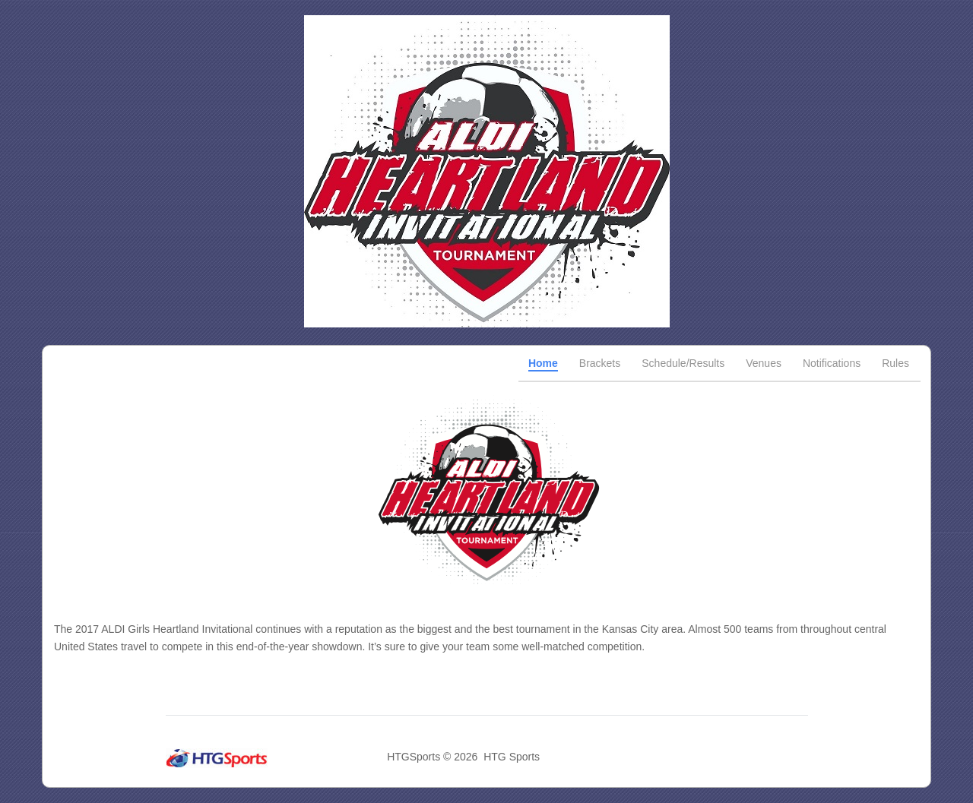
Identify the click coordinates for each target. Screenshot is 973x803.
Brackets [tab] (599, 363)
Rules (895, 363)
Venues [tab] (763, 363)
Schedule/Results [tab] (683, 363)
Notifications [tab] (831, 363)
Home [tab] (543, 363)
